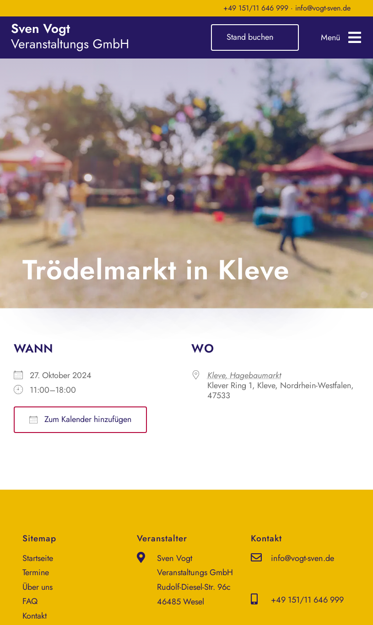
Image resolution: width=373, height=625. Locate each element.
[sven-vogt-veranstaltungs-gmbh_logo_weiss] (69, 28)
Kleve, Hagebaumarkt (244, 375)
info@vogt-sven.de (323, 8)
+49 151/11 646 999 (255, 8)
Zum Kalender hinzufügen (80, 419)
